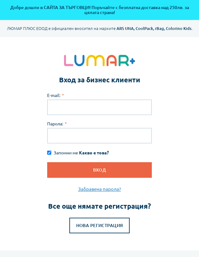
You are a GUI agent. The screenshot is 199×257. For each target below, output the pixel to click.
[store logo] (99, 60)
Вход (99, 169)
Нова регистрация (99, 225)
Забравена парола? (99, 189)
